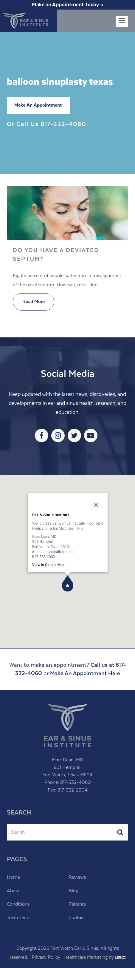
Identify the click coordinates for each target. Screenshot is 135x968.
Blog (73, 891)
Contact (77, 918)
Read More (33, 302)
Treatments (18, 918)
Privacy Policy (46, 957)
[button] (67, 583)
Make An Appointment (38, 105)
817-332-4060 (63, 124)
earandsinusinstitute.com (52, 551)
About (13, 891)
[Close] (96, 505)
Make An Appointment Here (85, 673)
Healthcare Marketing (85, 957)
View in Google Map (48, 565)
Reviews (77, 877)
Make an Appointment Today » (67, 5)
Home (13, 877)
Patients (77, 904)
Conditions (18, 904)
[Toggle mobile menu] (122, 21)
